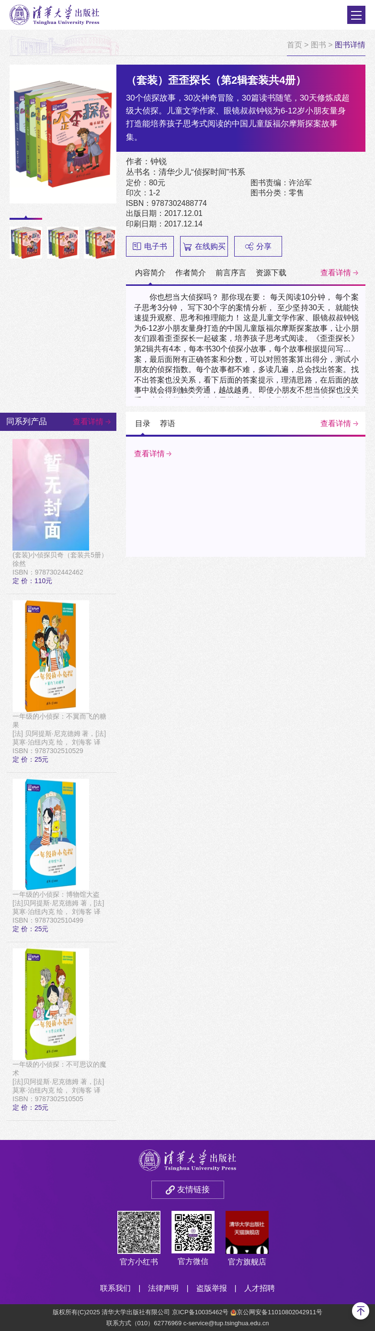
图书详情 (350, 45)
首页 (294, 45)
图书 (318, 45)
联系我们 (115, 1288)
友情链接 (193, 1189)
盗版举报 (211, 1288)
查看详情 (335, 273)
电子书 (150, 246)
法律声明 (163, 1288)
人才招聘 (259, 1288)
